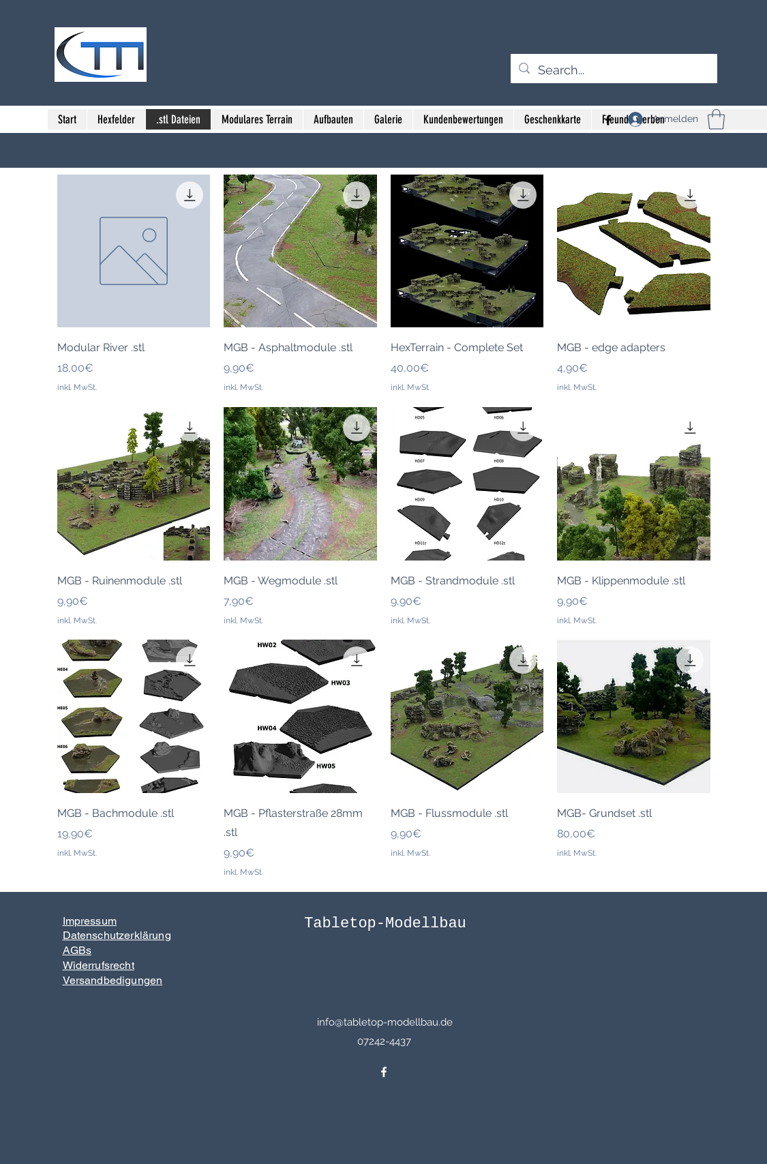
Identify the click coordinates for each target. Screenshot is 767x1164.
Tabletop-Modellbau (385, 923)
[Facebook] (384, 1072)
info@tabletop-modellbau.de (385, 1022)
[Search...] (613, 70)
